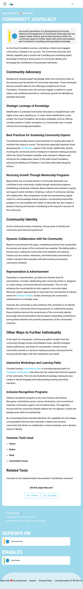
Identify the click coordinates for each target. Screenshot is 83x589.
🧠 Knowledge (26, 13)
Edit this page (14, 513)
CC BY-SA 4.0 (76, 580)
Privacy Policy (45, 580)
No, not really (50, 495)
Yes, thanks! (32, 495)
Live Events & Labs (32, 368)
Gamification (27, 148)
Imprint (32, 580)
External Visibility (24, 295)
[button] (4, 4)
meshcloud (21, 580)
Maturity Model (9, 13)
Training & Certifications (18, 372)
